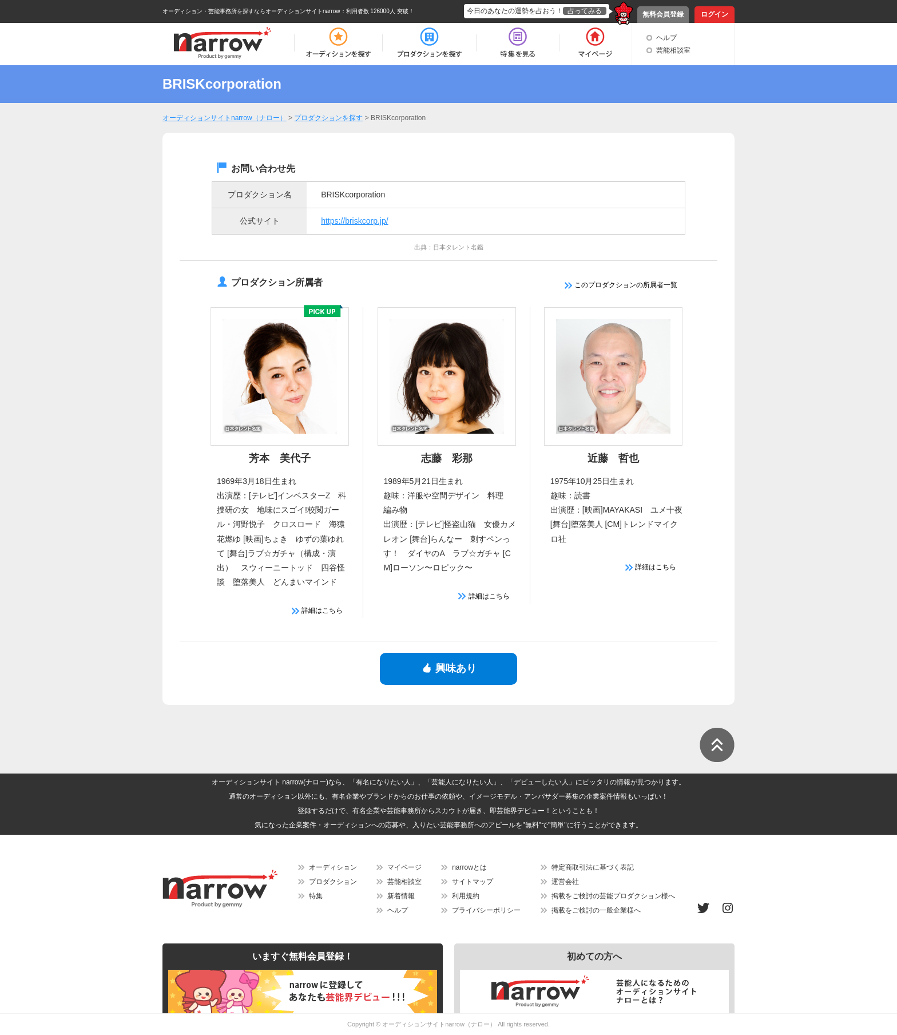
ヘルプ (666, 38)
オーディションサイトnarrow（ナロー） (439, 1024)
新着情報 (401, 896)
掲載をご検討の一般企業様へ (596, 910)
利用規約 (465, 896)
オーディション (333, 867)
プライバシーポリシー (486, 910)
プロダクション (333, 882)
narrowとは (469, 867)
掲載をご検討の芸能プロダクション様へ (613, 896)
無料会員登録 (663, 14)
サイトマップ (472, 882)
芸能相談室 (673, 50)
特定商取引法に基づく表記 (592, 867)
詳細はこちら (317, 610)
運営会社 (565, 882)
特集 (316, 896)
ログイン (714, 14)
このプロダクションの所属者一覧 (621, 285)
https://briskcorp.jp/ (354, 220)
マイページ (404, 867)
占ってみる (584, 11)
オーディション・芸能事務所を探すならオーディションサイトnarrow (251, 11)
